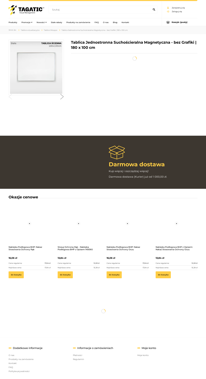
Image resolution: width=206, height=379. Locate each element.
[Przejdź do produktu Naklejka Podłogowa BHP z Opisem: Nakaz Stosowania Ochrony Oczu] (177, 227)
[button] (10, 97)
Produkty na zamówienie (21, 359)
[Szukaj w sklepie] (100, 9)
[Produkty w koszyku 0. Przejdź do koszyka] (179, 22)
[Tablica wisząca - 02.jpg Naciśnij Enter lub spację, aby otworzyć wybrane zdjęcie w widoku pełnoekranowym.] (36, 67)
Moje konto (143, 355)
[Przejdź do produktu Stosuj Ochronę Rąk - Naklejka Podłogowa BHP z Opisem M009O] (79, 227)
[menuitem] (13, 22)
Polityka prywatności (19, 371)
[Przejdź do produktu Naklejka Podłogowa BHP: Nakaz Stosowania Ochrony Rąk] (29, 227)
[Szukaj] (154, 9)
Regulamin (78, 359)
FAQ (11, 367)
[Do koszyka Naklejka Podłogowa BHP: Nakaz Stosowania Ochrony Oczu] (114, 274)
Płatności (77, 355)
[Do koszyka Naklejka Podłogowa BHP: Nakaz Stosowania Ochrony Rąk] (16, 274)
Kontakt (13, 363)
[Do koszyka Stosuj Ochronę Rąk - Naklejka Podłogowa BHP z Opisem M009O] (65, 274)
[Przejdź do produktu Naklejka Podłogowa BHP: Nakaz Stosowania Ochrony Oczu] (127, 227)
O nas (11, 355)
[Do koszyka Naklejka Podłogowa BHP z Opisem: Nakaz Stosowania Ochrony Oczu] (163, 274)
